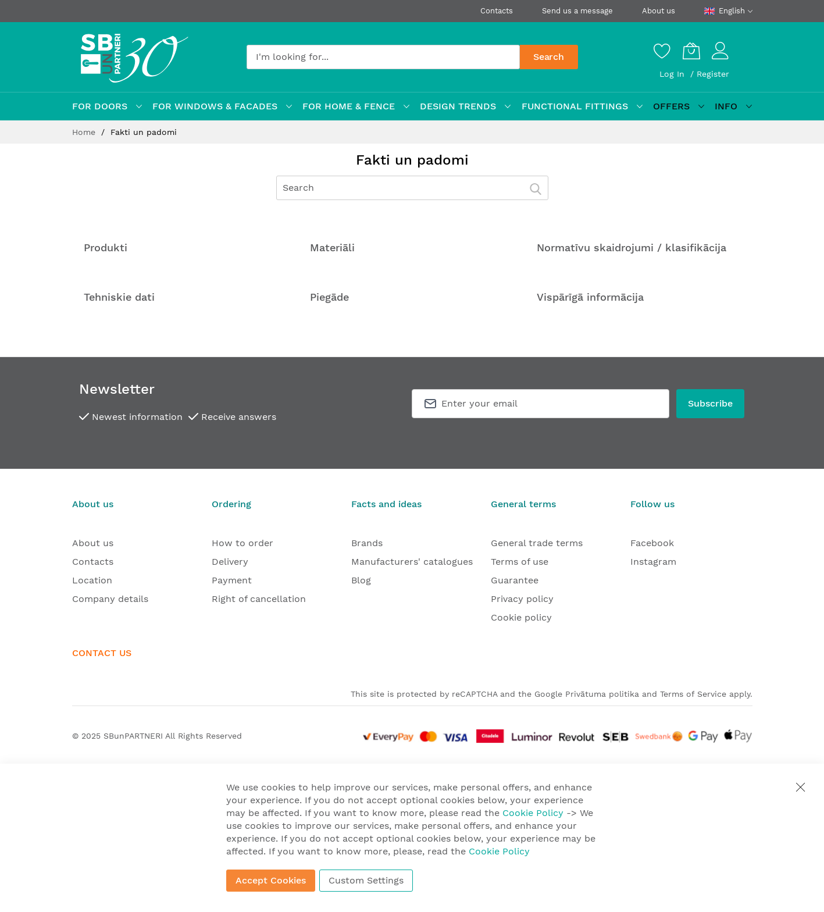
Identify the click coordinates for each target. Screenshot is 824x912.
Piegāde (329, 297)
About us (658, 10)
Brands (367, 542)
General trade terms (537, 542)
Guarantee (514, 580)
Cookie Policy (532, 812)
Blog (361, 580)
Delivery (230, 561)
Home (85, 132)
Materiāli (332, 247)
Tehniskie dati (119, 297)
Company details (110, 598)
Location (92, 580)
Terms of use (519, 561)
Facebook (652, 542)
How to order (242, 542)
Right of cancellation (259, 598)
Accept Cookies (271, 880)
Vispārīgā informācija (590, 297)
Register (713, 74)
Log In (673, 74)
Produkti (105, 247)
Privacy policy (522, 598)
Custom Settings (366, 880)
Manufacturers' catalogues (412, 561)
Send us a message (577, 10)
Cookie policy (521, 617)
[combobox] (383, 57)
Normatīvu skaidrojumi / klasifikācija (631, 247)
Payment (232, 580)
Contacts (496, 10)
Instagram (653, 561)
